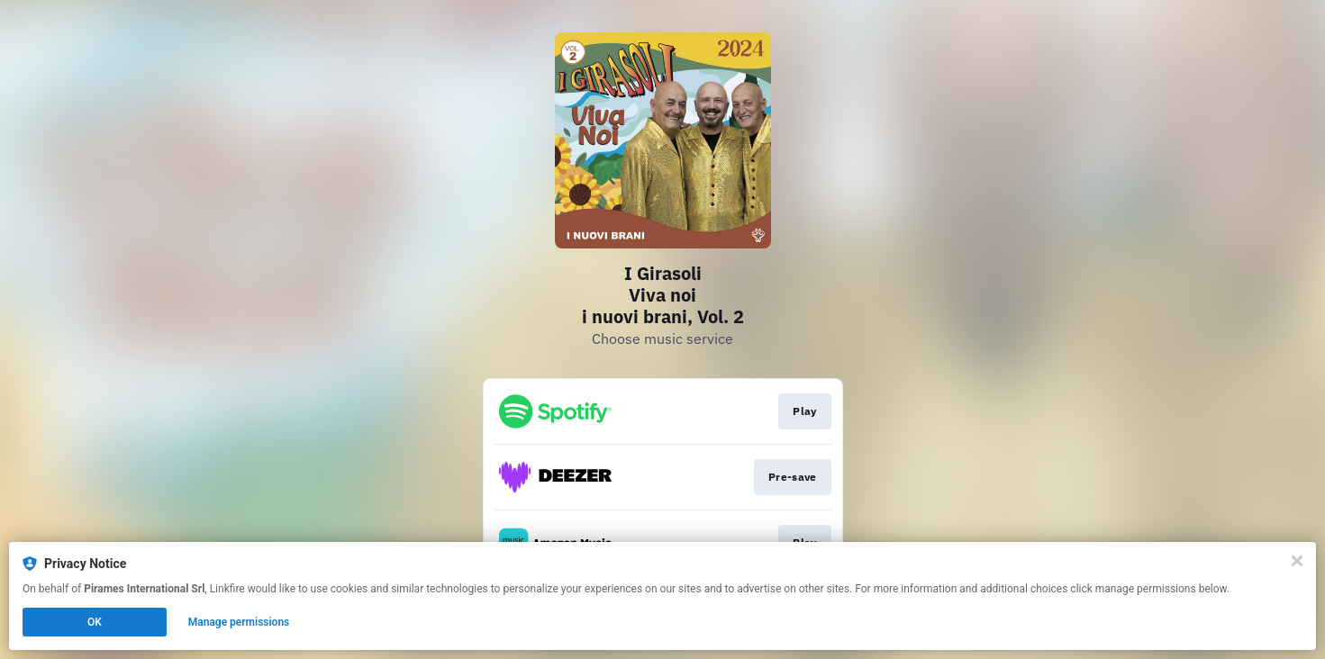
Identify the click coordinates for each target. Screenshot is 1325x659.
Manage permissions (239, 622)
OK (94, 622)
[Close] (1297, 560)
